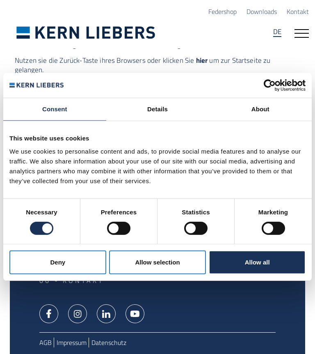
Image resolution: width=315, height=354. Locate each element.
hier (202, 60)
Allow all (257, 262)
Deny (57, 262)
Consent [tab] (54, 109)
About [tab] (260, 109)
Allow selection (157, 262)
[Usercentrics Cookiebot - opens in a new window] (270, 85)
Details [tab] (157, 109)
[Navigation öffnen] (301, 32)
